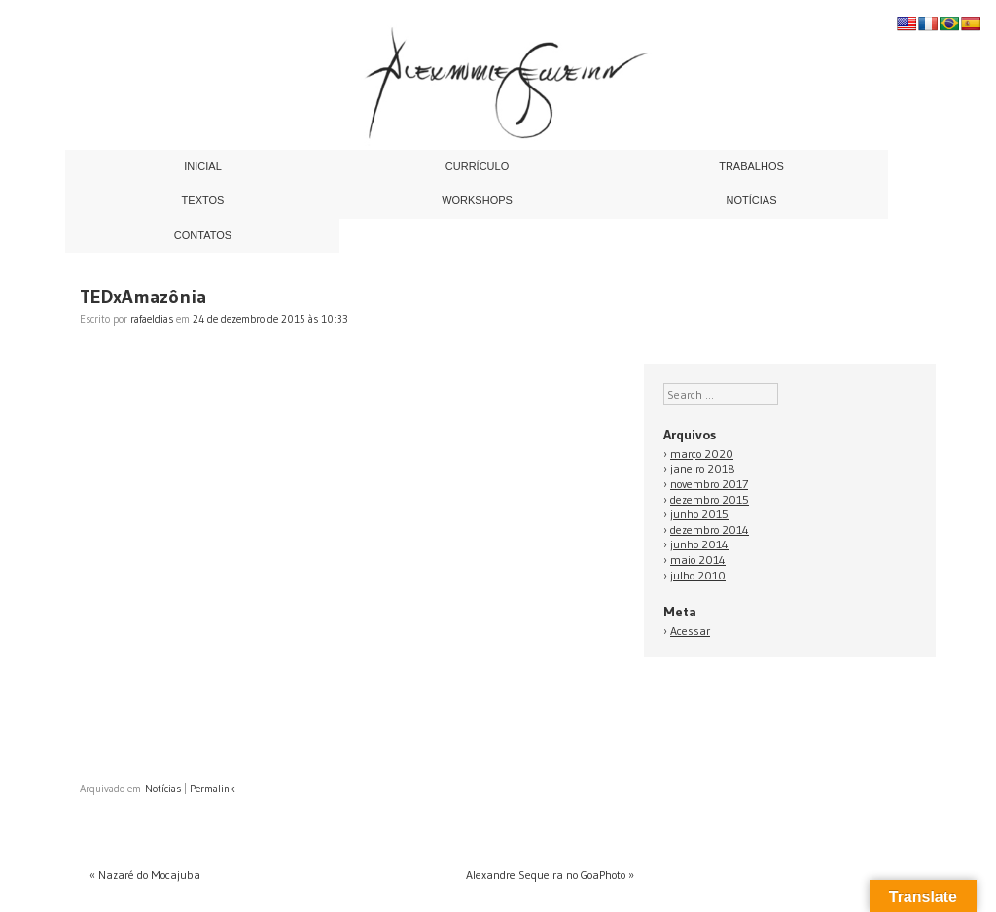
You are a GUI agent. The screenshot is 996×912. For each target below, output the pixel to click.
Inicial (203, 166)
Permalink (212, 788)
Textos (203, 200)
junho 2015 (699, 514)
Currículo (477, 166)
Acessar (690, 630)
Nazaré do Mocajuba (144, 874)
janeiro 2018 (702, 468)
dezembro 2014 (709, 529)
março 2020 (701, 453)
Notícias (752, 200)
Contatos (202, 235)
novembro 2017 (709, 483)
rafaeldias (151, 319)
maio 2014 (698, 559)
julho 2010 (698, 575)
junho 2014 (699, 544)
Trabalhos (751, 166)
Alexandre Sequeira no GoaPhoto (550, 874)
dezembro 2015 (709, 499)
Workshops (477, 200)
